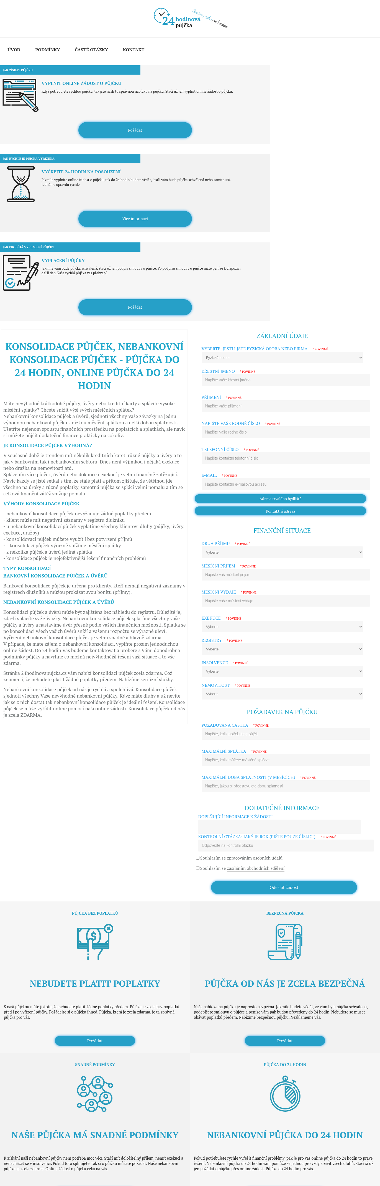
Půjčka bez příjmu (29, 1052)
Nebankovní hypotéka (32, 1027)
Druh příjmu (226, 339)
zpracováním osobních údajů (255, 653)
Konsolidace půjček (30, 1019)
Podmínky (47, 50)
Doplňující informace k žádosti (235, 612)
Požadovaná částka (235, 521)
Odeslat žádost (284, 683)
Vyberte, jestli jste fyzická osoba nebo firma (265, 144)
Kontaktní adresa (280, 306)
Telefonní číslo (230, 245)
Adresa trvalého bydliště (281, 294)
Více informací (190, 113)
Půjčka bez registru (30, 1085)
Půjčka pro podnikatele (33, 1060)
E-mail (219, 271)
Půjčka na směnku (29, 1069)
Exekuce (221, 413)
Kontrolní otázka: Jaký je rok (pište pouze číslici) (267, 632)
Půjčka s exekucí (27, 1094)
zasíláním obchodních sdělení (256, 664)
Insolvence (225, 458)
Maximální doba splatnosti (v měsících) (259, 573)
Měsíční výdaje (229, 388)
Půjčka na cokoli (27, 1044)
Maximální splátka (234, 547)
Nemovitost (226, 480)
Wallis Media (37, 1168)
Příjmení (222, 193)
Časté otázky (91, 50)
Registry (222, 436)
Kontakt (134, 50)
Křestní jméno (228, 167)
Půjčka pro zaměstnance (34, 1077)
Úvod (13, 50)
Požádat (63, 113)
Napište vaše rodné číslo (241, 219)
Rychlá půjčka (26, 1035)
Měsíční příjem (229, 361)
